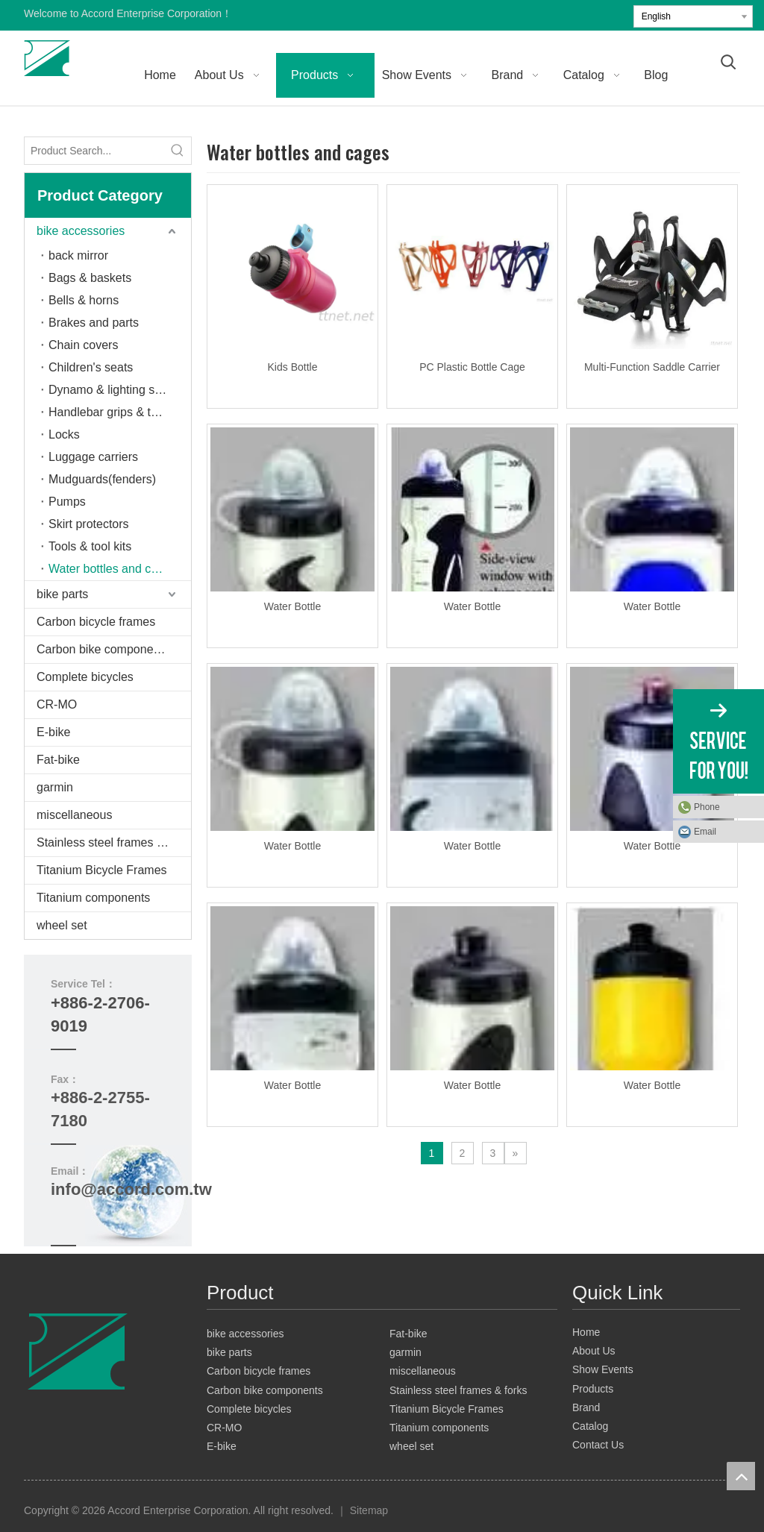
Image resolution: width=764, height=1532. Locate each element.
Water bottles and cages (112, 568)
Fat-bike (58, 759)
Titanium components (93, 897)
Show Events (602, 1369)
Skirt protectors (88, 524)
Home (586, 1332)
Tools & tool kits (89, 546)
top (741, 1476)
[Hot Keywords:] (177, 150)
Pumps (67, 501)
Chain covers (83, 345)
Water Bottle (293, 606)
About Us (594, 1351)
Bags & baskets (89, 277)
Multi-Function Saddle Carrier (652, 367)
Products (592, 1389)
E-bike (53, 732)
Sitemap (369, 1510)
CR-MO (57, 704)
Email (705, 831)
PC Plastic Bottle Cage (472, 367)
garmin (55, 787)
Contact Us (598, 1445)
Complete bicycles (85, 677)
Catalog (590, 1426)
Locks (64, 434)
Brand (586, 1407)
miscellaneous (74, 815)
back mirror (78, 255)
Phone (707, 807)
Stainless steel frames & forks (114, 842)
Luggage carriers (93, 457)
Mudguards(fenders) (102, 479)
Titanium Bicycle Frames (102, 870)
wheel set (62, 925)
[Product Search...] (94, 150)
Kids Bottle (293, 367)
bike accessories (81, 231)
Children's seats (90, 367)
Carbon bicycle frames (96, 621)
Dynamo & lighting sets (109, 389)
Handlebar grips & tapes (112, 412)
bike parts (62, 594)
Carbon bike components (103, 649)
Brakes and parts (93, 322)
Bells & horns (83, 300)
